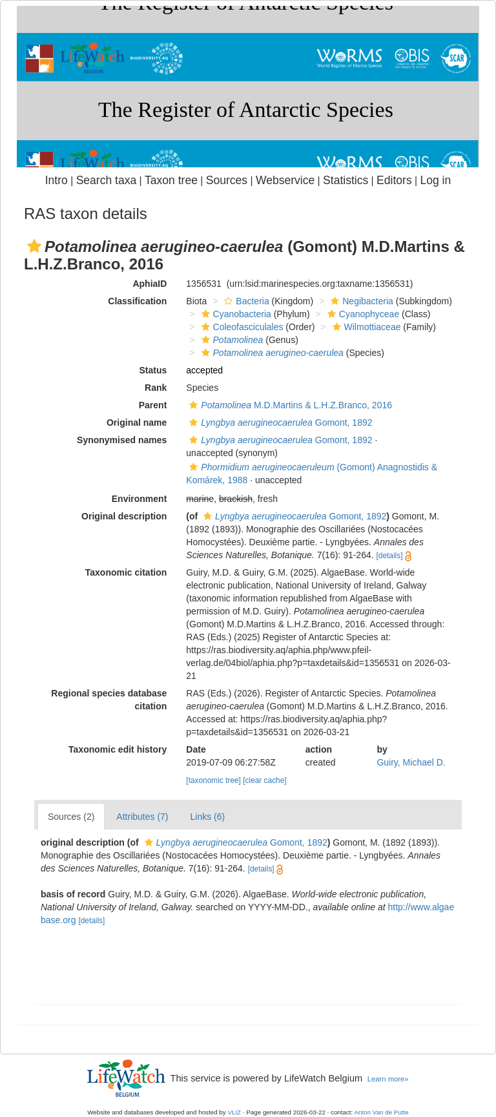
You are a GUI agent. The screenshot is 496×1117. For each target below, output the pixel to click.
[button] (34, 246)
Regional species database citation (109, 699)
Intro (56, 180)
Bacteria (245, 301)
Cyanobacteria (234, 314)
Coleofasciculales (241, 327)
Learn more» (388, 1079)
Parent (153, 405)
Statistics (345, 180)
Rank (156, 387)
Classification (137, 301)
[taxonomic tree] (213, 780)
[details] (390, 555)
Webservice (285, 180)
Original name (137, 422)
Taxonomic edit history (117, 749)
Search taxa (106, 180)
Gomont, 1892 (279, 422)
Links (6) (208, 816)
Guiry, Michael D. (411, 762)
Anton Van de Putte (382, 1112)
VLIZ (234, 1112)
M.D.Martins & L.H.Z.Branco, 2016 (289, 405)
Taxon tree (171, 180)
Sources (226, 180)
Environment (139, 499)
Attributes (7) (142, 816)
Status (153, 370)
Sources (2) (71, 816)
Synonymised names (122, 440)
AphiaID (149, 283)
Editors (394, 180)
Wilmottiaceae (365, 327)
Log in (435, 180)
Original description (124, 516)
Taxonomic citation (126, 572)
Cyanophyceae (361, 314)
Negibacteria (360, 301)
